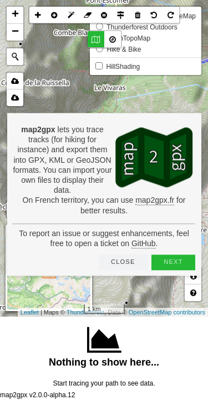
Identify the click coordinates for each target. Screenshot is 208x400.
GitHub (143, 243)
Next (173, 261)
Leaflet (30, 312)
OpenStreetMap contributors (167, 312)
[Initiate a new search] (15, 56)
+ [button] (15, 15)
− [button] (15, 32)
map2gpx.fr (154, 200)
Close (123, 261)
